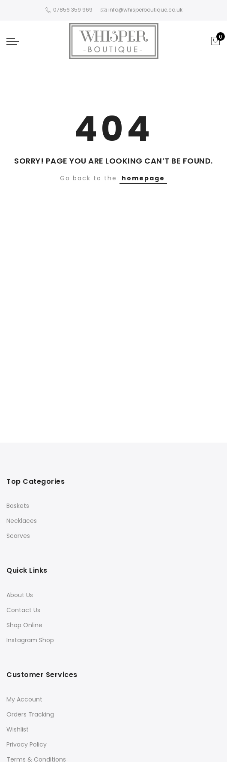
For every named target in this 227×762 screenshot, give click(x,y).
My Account (24, 699)
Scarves (18, 535)
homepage (143, 178)
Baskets (17, 505)
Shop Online (24, 625)
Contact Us (23, 610)
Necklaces (21, 520)
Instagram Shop (30, 640)
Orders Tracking (30, 714)
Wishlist (17, 729)
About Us (19, 595)
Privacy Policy (26, 744)
